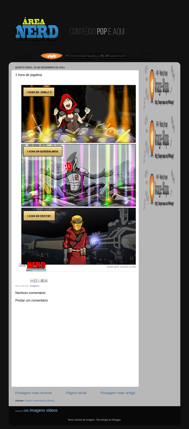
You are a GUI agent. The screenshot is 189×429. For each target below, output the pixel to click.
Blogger (116, 419)
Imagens (34, 285)
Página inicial (76, 393)
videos (52, 410)
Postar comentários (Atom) (40, 400)
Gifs (26, 410)
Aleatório (19, 411)
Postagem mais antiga (118, 393)
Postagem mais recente (33, 393)
